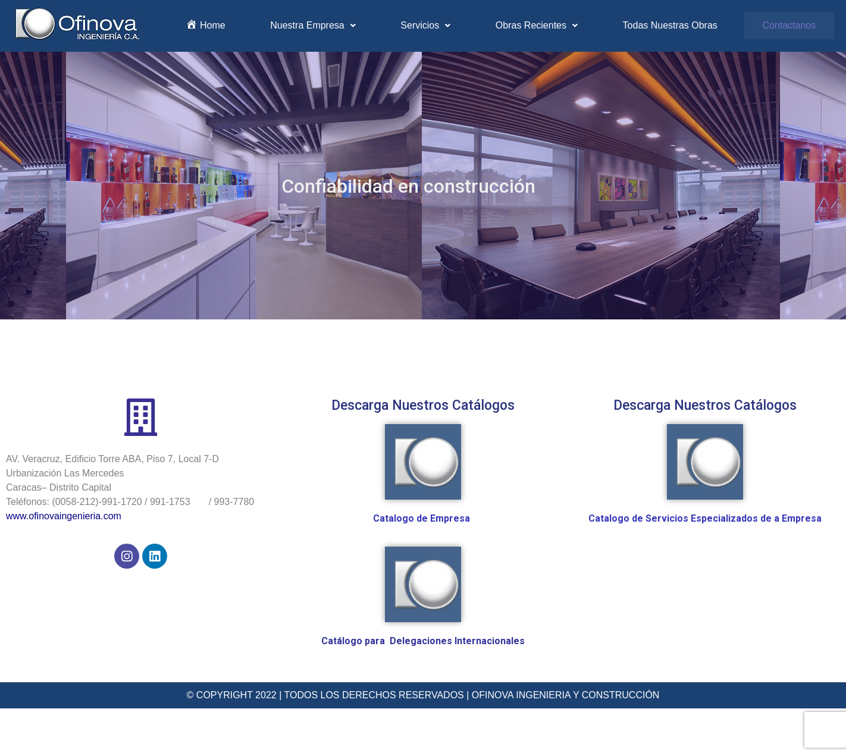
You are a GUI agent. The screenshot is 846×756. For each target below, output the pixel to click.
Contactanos (789, 25)
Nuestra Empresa (313, 25)
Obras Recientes (537, 25)
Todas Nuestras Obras (670, 25)
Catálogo (343, 641)
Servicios (425, 25)
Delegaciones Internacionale (454, 641)
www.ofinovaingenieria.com (63, 516)
